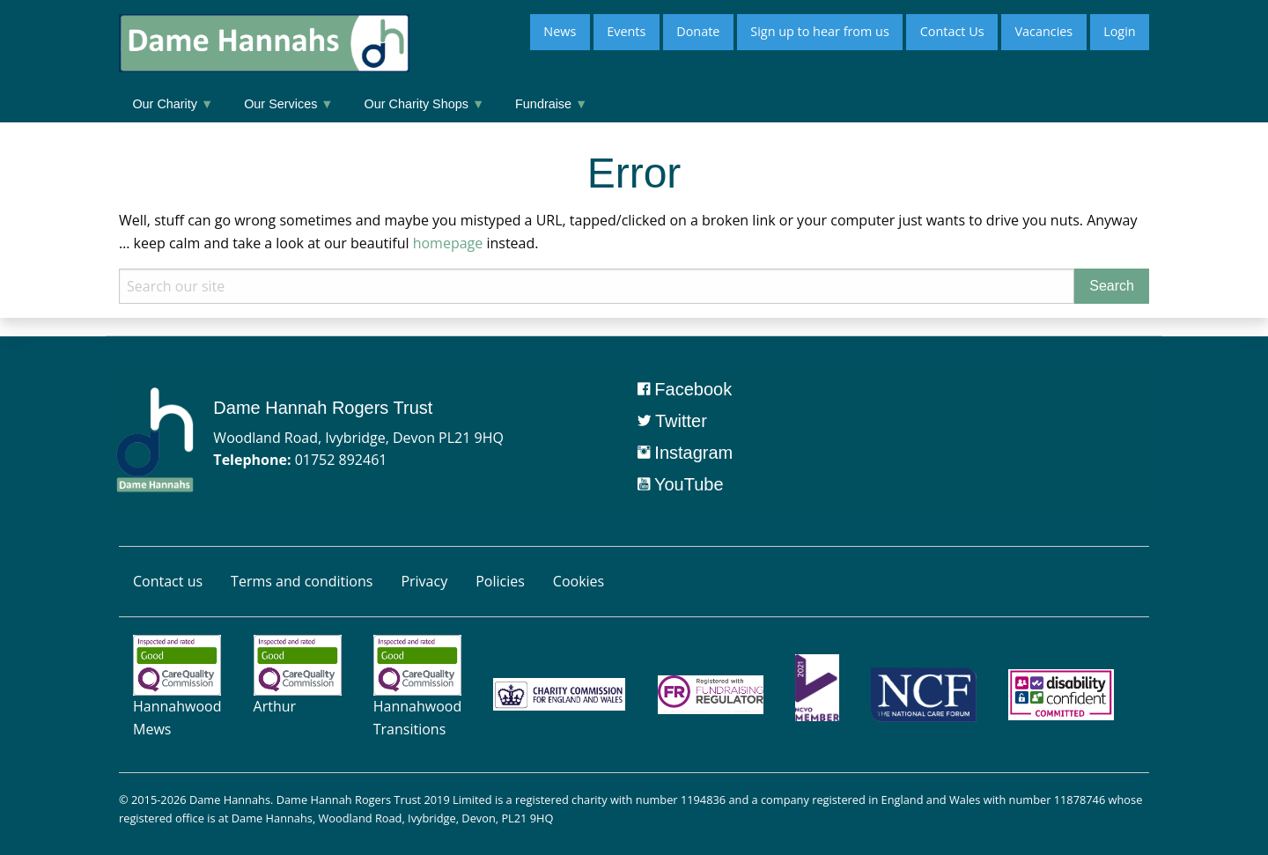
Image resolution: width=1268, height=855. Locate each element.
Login (1119, 31)
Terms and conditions (301, 581)
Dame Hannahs (229, 799)
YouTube (681, 484)
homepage (448, 243)
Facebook (685, 389)
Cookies (578, 581)
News (559, 31)
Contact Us (952, 31)
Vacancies (1043, 31)
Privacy (424, 581)
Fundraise (551, 104)
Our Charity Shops (425, 104)
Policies (500, 581)
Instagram (685, 452)
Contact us (168, 581)
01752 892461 (341, 459)
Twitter (672, 421)
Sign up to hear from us (819, 31)
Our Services (288, 104)
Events (626, 31)
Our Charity (172, 104)
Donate (697, 31)
